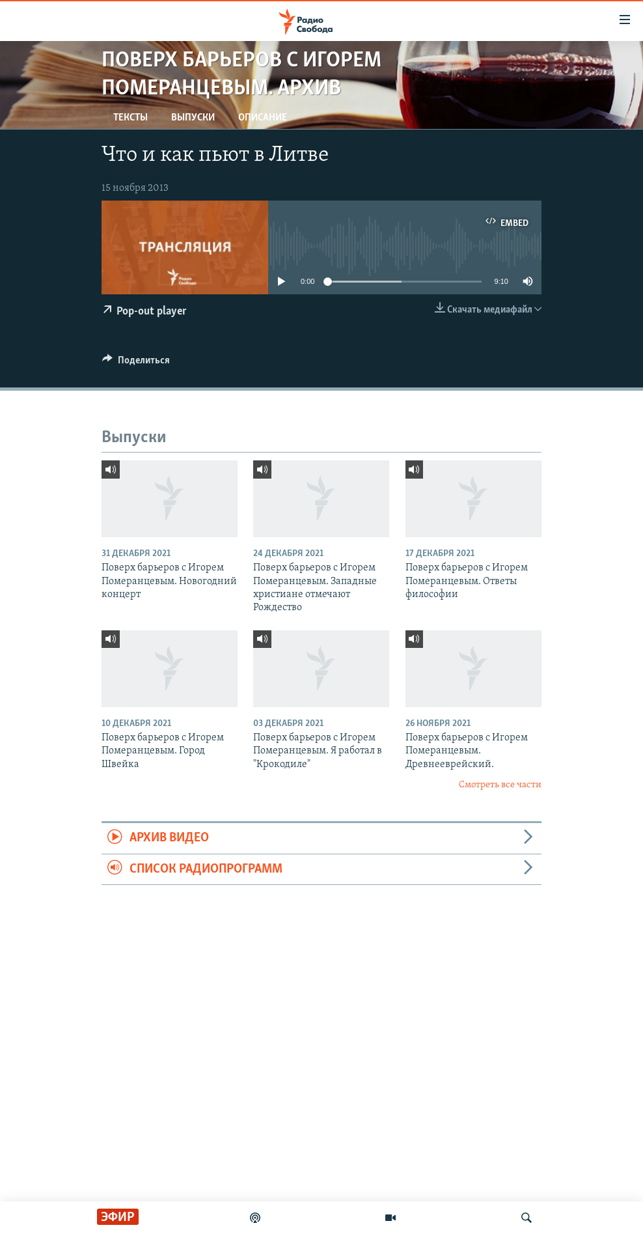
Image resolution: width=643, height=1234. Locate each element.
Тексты (130, 118)
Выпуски (193, 118)
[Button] (136, 363)
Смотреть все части (500, 785)
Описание (262, 118)
